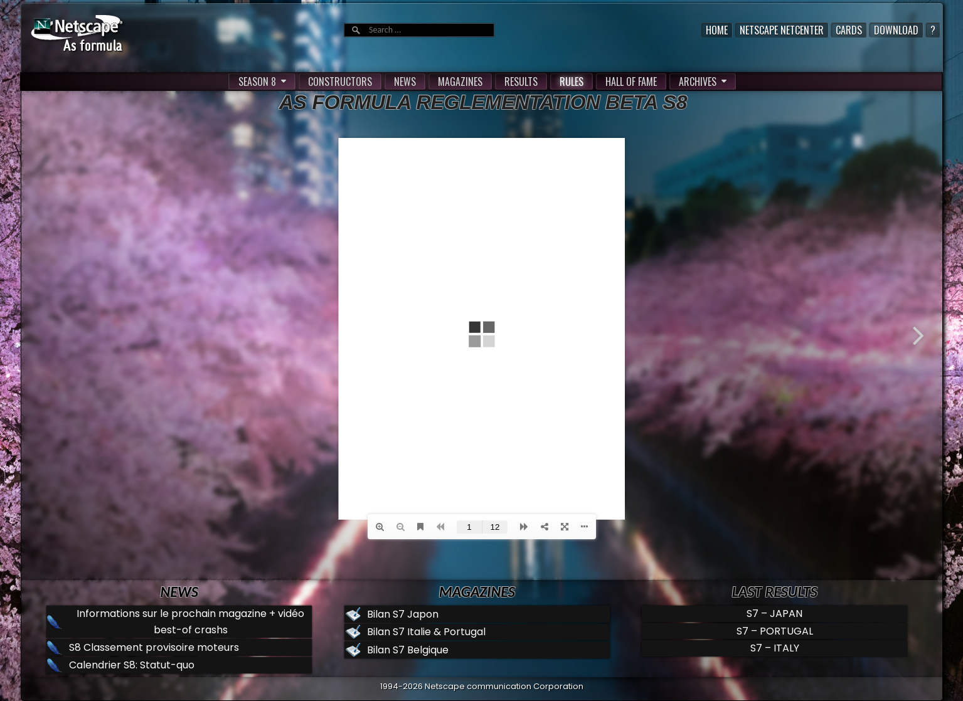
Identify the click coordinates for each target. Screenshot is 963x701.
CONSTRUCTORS (340, 81)
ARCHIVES (697, 81)
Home (717, 30)
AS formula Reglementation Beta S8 (483, 102)
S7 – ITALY (774, 648)
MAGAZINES (460, 81)
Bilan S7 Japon (403, 614)
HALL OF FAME (631, 81)
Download (896, 30)
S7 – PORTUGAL (775, 631)
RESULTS (521, 81)
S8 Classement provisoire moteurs (154, 647)
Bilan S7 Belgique (408, 650)
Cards (849, 30)
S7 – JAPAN (774, 613)
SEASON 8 (257, 81)
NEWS (405, 81)
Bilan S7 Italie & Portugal (426, 632)
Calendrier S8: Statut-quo (131, 665)
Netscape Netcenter (782, 30)
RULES (571, 81)
